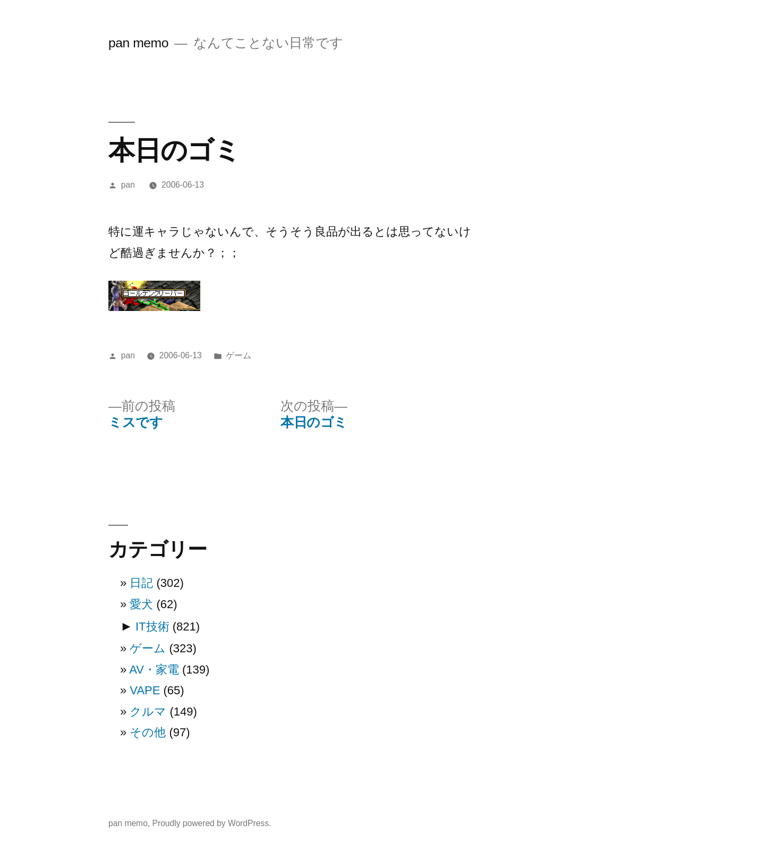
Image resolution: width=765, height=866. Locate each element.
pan (128, 184)
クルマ (148, 711)
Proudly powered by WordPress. (211, 823)
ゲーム (238, 355)
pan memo (138, 43)
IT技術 (152, 626)
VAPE (145, 690)
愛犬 (141, 604)
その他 (148, 732)
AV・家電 (154, 669)
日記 (141, 583)
